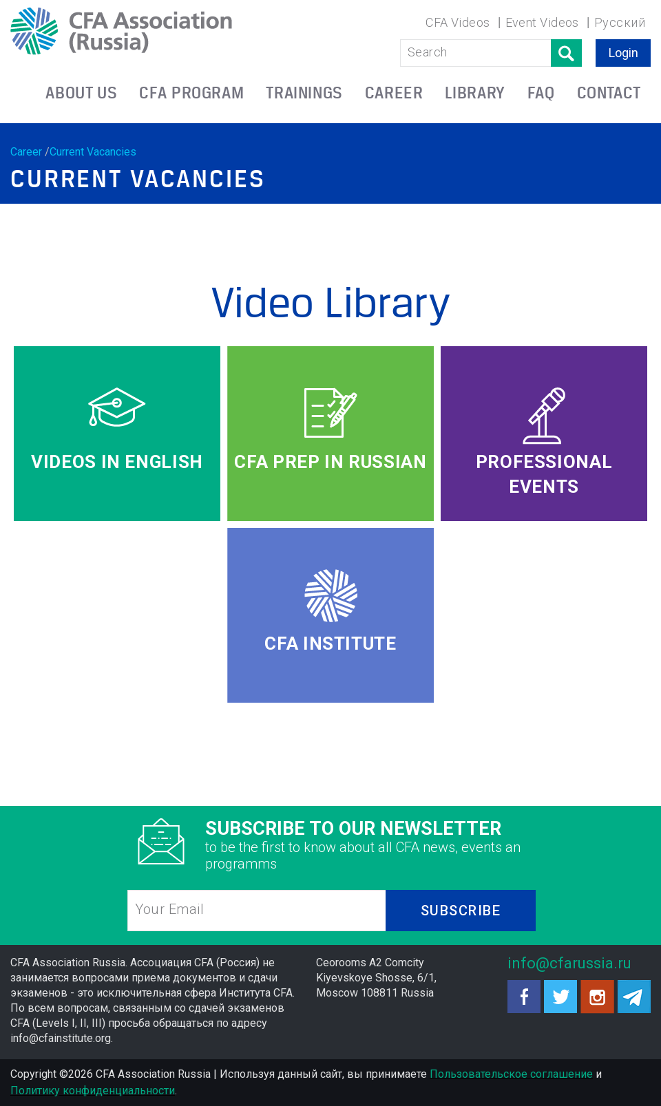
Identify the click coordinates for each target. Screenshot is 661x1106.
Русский (619, 22)
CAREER (394, 92)
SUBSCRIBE (461, 910)
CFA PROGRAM (191, 92)
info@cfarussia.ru (569, 963)
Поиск (566, 53)
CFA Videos (458, 22)
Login (623, 52)
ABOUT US (81, 92)
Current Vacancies (93, 151)
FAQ (541, 92)
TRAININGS (304, 92)
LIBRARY (475, 92)
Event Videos (542, 22)
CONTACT (609, 92)
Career (26, 151)
